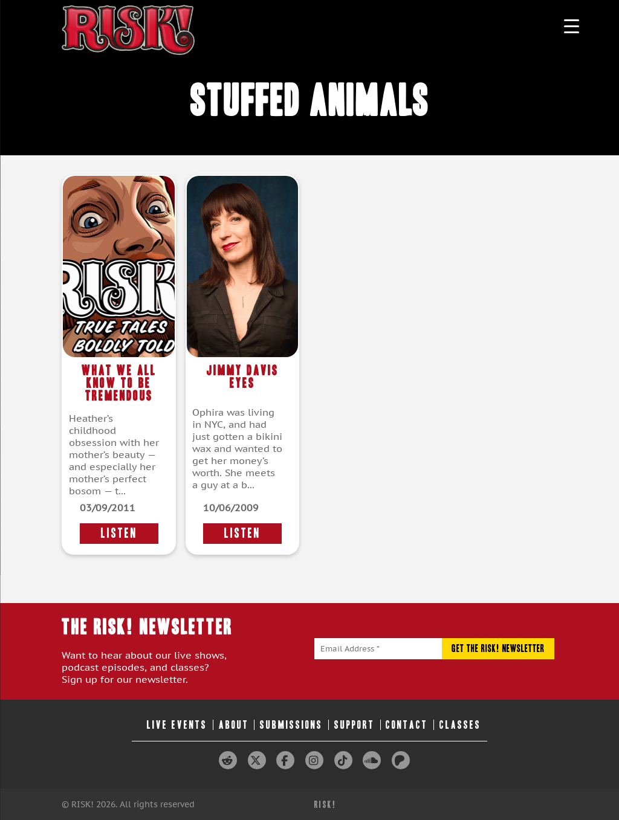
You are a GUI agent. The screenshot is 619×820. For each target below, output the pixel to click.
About (234, 725)
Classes (460, 725)
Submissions (291, 725)
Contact (407, 725)
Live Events (177, 725)
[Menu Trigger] (571, 25)
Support (354, 725)
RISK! (325, 804)
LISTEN (119, 533)
